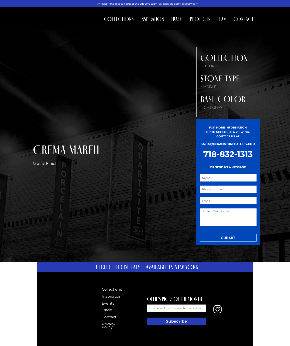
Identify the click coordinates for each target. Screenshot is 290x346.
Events (108, 303)
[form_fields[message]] (228, 217)
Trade (177, 19)
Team (222, 19)
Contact (243, 19)
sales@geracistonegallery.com (178, 3)
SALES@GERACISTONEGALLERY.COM (228, 144)
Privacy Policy (108, 325)
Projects (200, 19)
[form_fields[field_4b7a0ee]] (228, 189)
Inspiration (152, 19)
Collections (119, 19)
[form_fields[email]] (228, 200)
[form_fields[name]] (228, 177)
